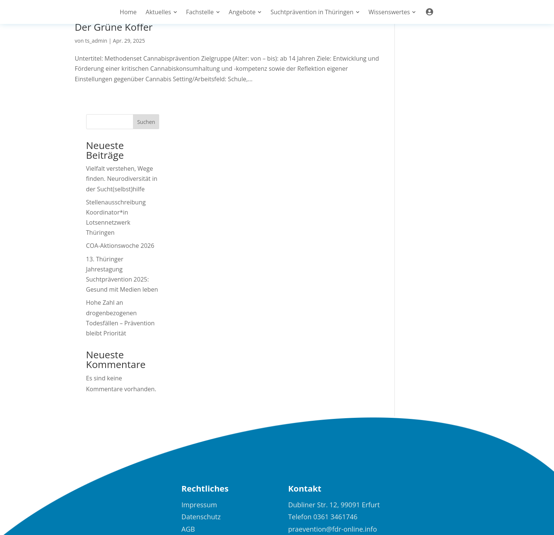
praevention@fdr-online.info (332, 436)
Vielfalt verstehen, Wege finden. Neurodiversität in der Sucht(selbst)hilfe (442, 86)
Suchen (466, 29)
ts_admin (96, 40)
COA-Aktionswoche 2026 (440, 153)
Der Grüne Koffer (114, 27)
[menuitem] (128, 12)
